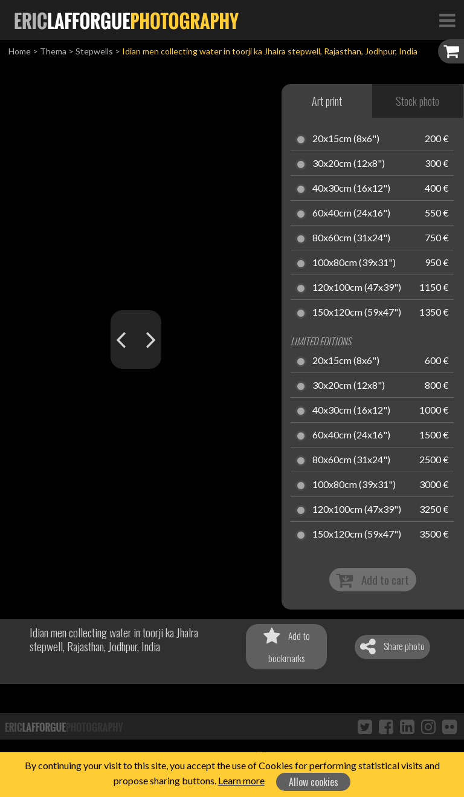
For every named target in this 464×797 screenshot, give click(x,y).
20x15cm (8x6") (345, 139)
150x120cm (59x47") (356, 312)
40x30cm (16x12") (351, 189)
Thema (53, 51)
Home (19, 51)
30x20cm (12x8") (348, 164)
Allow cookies (313, 782)
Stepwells (94, 51)
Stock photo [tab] (417, 101)
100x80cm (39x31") (354, 263)
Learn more (241, 780)
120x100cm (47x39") (356, 288)
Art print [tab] (327, 101)
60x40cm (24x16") (351, 213)
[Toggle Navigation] (447, 20)
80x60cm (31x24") (351, 238)
